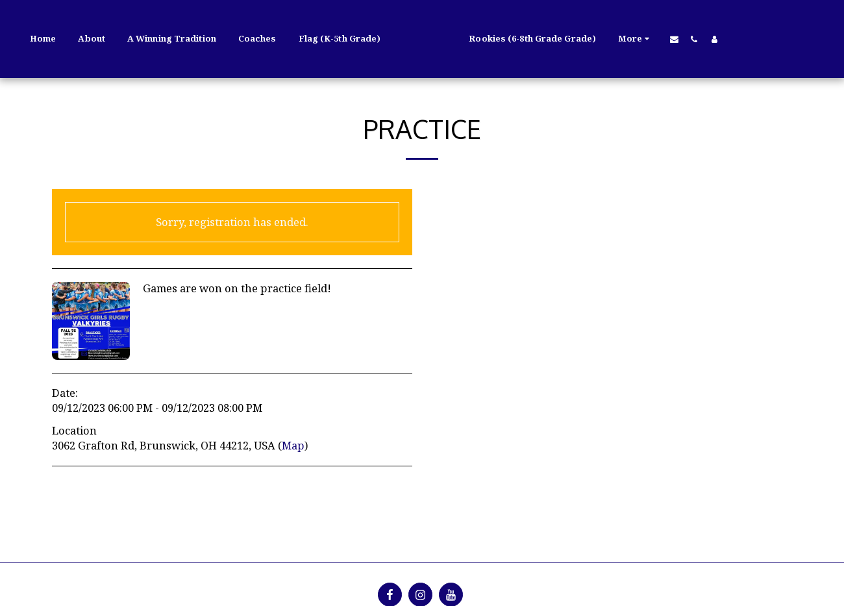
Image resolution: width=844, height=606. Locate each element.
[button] (661, 39)
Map (293, 445)
